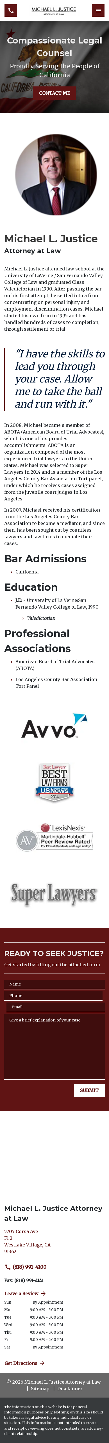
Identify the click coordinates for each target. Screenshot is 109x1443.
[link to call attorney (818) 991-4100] (10, 10)
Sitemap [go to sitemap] (40, 1388)
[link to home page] (54, 10)
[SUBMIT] (89, 1090)
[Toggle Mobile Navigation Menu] (98, 10)
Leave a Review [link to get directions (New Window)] (25, 1293)
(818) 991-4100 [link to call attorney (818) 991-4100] (25, 1267)
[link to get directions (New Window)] (54, 1243)
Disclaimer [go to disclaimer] (70, 1388)
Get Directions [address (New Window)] (25, 1363)
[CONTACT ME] (54, 93)
